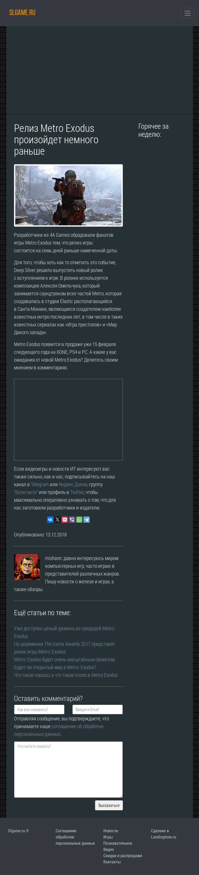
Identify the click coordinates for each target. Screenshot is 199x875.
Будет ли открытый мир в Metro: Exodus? (55, 667)
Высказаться (108, 805)
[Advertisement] (99, 70)
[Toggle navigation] (187, 13)
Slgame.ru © (18, 830)
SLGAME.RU (22, 13)
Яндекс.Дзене (73, 484)
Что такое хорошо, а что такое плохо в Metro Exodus (66, 674)
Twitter (77, 492)
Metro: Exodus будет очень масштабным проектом (64, 659)
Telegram (40, 484)
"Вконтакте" (26, 492)
